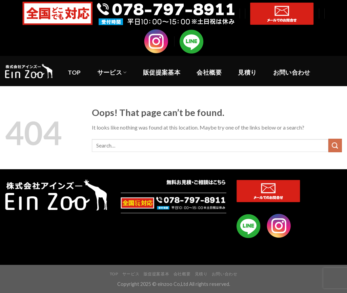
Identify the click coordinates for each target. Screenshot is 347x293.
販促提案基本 (161, 72)
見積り (247, 72)
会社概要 (209, 72)
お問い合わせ (291, 72)
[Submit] (335, 145)
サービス (112, 72)
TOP (74, 72)
